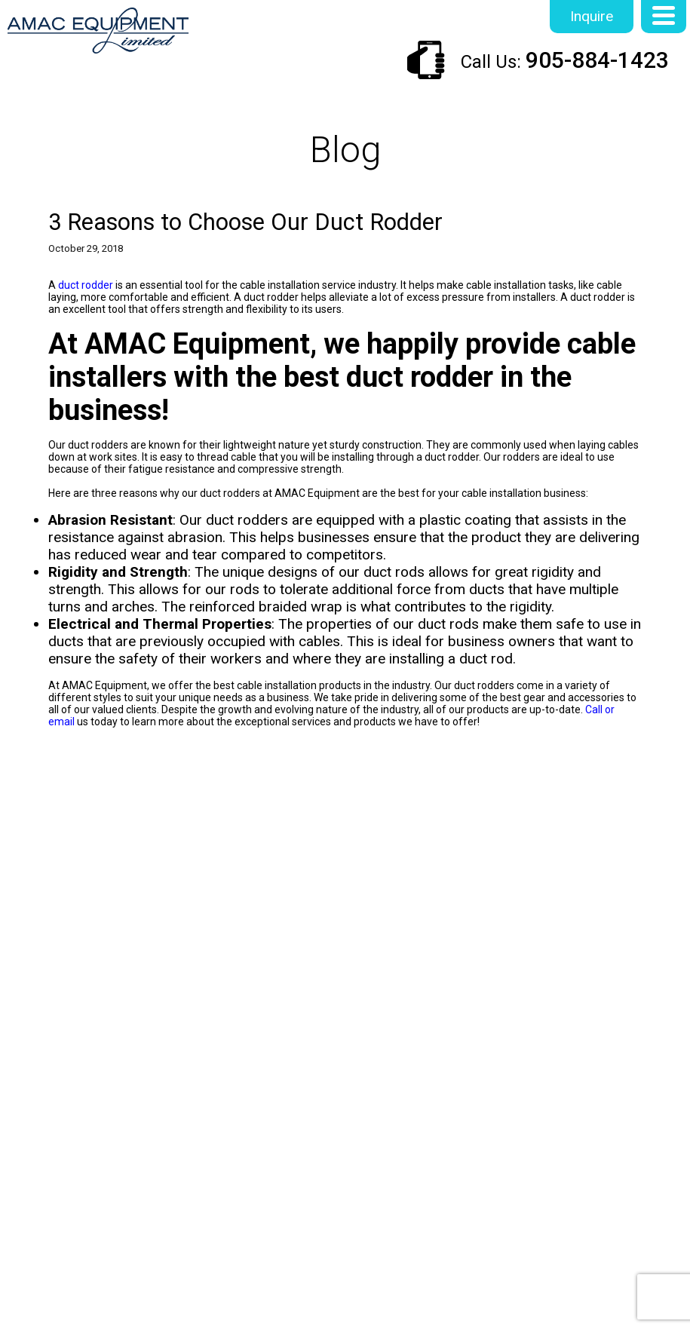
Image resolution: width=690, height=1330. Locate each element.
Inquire (591, 16)
